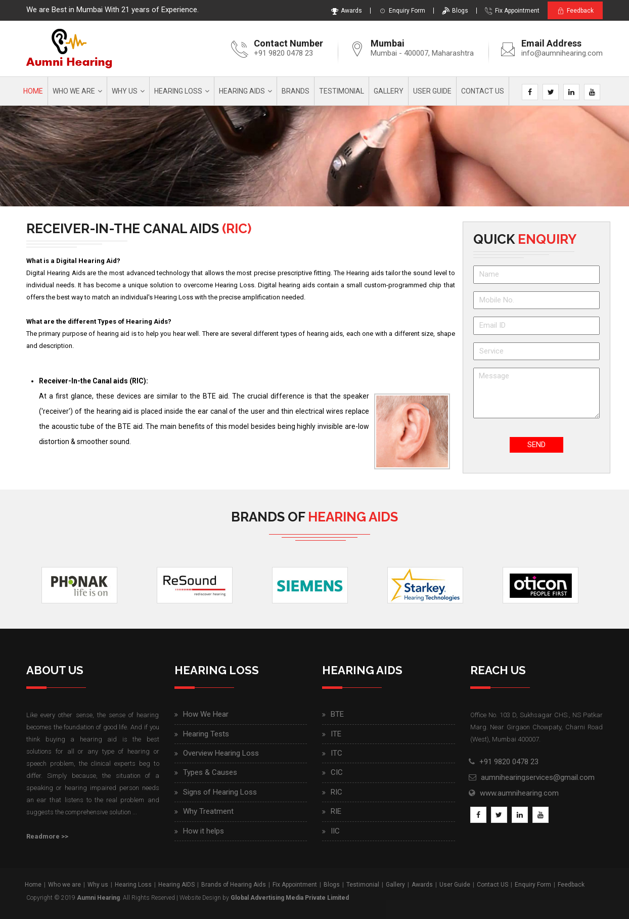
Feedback (574, 11)
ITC (336, 753)
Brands (295, 91)
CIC (337, 772)
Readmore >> (47, 836)
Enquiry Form (400, 10)
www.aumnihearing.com (519, 793)
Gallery (388, 91)
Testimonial (341, 91)
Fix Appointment (510, 10)
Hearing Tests (206, 733)
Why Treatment (208, 811)
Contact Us (482, 91)
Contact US (492, 884)
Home (33, 91)
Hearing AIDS (242, 91)
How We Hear (206, 714)
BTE (337, 714)
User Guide (432, 91)
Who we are (74, 91)
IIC (335, 831)
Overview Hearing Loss (221, 753)
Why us (125, 91)
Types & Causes (210, 772)
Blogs (453, 10)
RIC (336, 792)
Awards (344, 10)
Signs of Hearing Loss (220, 792)
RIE (336, 811)
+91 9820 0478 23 (283, 53)
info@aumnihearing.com (562, 53)
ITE (336, 733)
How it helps (203, 831)
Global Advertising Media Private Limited (290, 897)
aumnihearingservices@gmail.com (538, 777)
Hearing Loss (178, 91)
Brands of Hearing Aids (233, 884)
